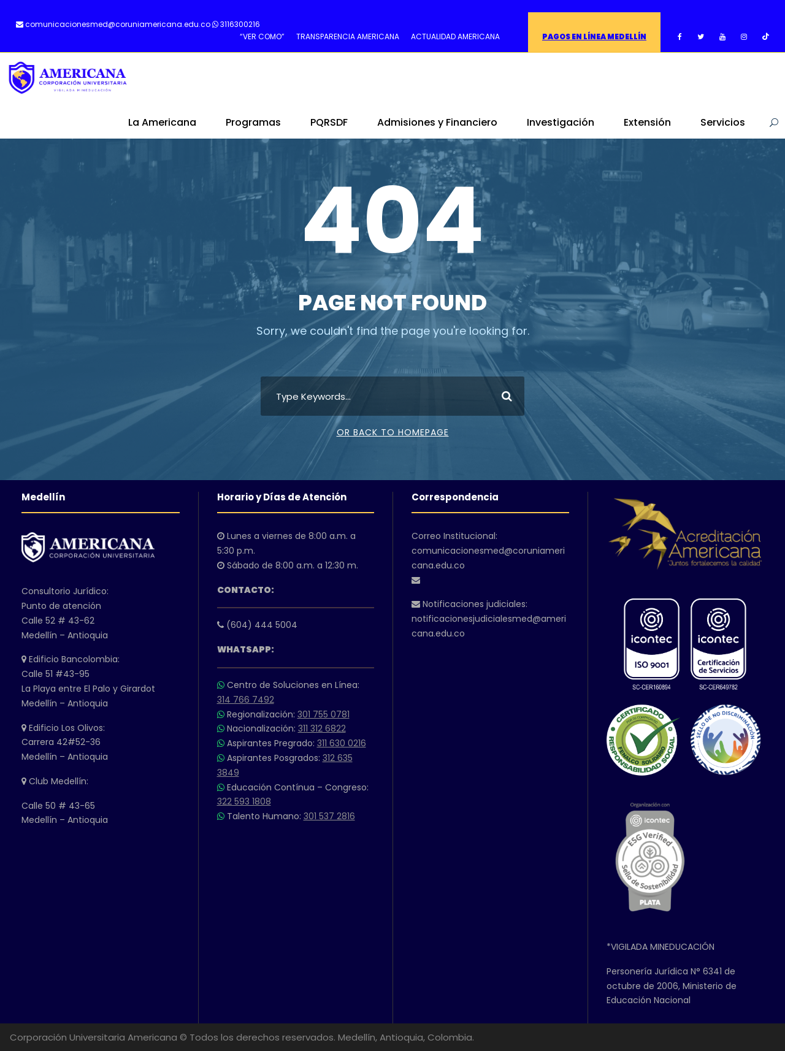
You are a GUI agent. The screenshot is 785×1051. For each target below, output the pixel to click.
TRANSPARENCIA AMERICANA (347, 36)
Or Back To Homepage (393, 432)
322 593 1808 (244, 801)
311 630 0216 (341, 743)
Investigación (560, 122)
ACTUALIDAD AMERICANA (455, 36)
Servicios (722, 122)
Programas (253, 122)
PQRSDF (329, 122)
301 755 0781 (323, 714)
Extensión (647, 122)
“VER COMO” (262, 36)
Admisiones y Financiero (437, 122)
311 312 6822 (322, 728)
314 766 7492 (245, 700)
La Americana (162, 122)
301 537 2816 (329, 816)
